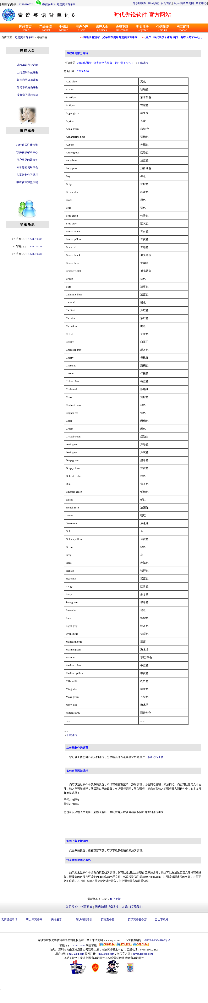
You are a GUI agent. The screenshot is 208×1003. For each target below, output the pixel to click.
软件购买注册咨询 (27, 144)
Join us (162, 28)
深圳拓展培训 (84, 919)
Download (122, 28)
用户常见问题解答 (27, 159)
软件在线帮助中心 (27, 152)
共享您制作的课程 (27, 174)
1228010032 (26, 4)
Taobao (182, 28)
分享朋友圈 (139, 3)
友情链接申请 (9, 919)
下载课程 (142, 62)
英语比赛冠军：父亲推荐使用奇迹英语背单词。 (113, 37)
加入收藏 (153, 3)
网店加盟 (101, 907)
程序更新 (115, 898)
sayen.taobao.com (143, 953)
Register (142, 28)
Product (45, 28)
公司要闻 (86, 907)
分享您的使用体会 (27, 167)
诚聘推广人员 (118, 907)
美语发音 (56, 919)
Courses (102, 28)
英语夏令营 (107, 919)
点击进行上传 (155, 757)
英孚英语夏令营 (137, 919)
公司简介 (71, 907)
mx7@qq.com (76, 953)
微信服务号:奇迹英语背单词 (59, 4)
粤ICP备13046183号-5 (157, 940)
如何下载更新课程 (27, 87)
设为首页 (166, 3)
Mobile (63, 28)
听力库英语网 (34, 919)
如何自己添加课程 (27, 79)
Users (82, 28)
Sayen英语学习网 (184, 3)
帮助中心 (201, 3)
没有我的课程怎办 (27, 94)
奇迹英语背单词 (24, 37)
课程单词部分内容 (27, 64)
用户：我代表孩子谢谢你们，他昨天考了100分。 (176, 37)
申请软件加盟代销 (27, 182)
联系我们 (136, 907)
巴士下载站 (161, 919)
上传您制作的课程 (27, 72)
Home (25, 28)
